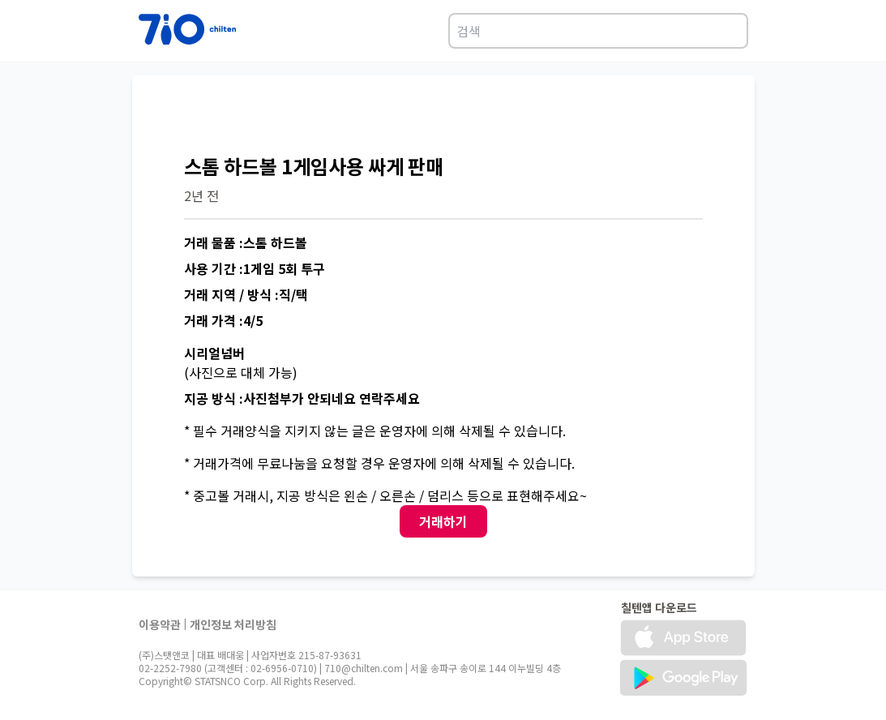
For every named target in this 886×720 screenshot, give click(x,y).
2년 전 (201, 195)
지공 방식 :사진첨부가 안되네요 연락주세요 (302, 398)
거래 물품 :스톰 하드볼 (245, 242)
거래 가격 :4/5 (223, 320)
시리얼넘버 (214, 352)
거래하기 (443, 521)
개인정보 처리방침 (233, 624)
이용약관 (160, 624)
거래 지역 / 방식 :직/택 (246, 294)
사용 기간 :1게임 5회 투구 (254, 268)
